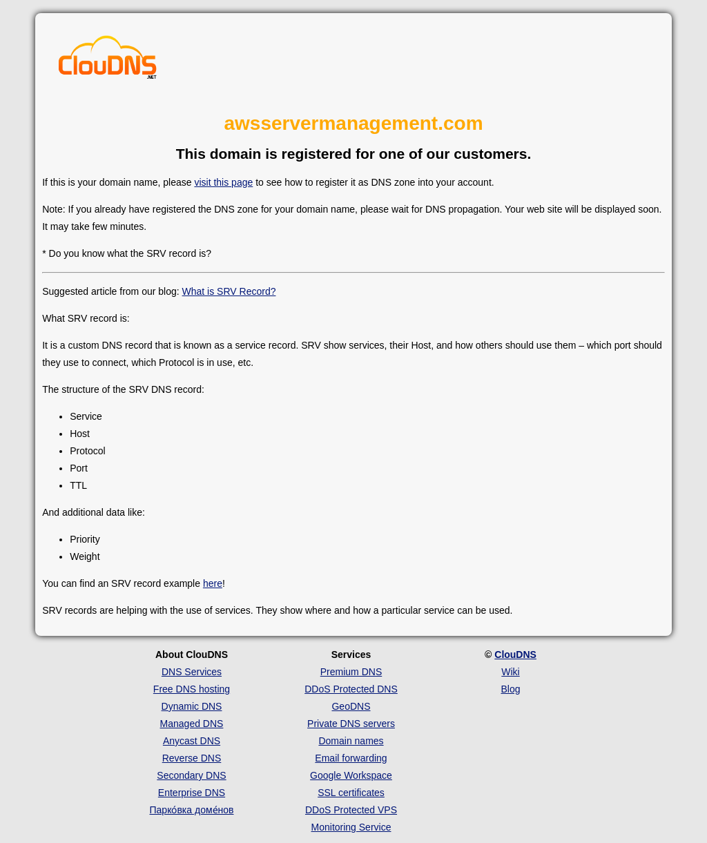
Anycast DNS (191, 740)
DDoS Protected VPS (351, 809)
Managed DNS (192, 723)
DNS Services (192, 671)
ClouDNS (515, 654)
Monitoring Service (351, 827)
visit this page (223, 182)
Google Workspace (351, 775)
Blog (510, 689)
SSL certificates (351, 792)
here (212, 583)
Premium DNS (351, 671)
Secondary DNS (191, 775)
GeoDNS (350, 706)
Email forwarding (351, 758)
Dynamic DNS (192, 706)
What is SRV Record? (229, 291)
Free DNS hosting (191, 689)
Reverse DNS (192, 758)
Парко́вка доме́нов (192, 809)
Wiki (510, 671)
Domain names (350, 740)
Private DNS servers (351, 723)
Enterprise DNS (191, 792)
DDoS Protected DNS (351, 689)
